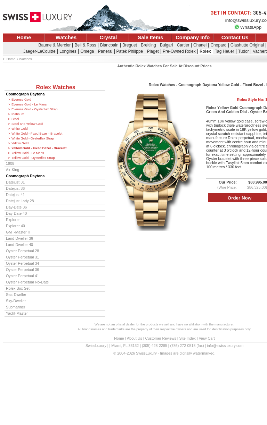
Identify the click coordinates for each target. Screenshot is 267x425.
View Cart (207, 338)
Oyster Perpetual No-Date (27, 282)
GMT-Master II (18, 232)
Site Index (187, 338)
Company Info (193, 37)
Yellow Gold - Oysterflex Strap (33, 158)
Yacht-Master (17, 313)
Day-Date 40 (16, 213)
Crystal (108, 37)
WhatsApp (247, 27)
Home (24, 37)
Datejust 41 (15, 195)
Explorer (13, 220)
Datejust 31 (15, 182)
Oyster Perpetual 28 (22, 251)
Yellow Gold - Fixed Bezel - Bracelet (38, 148)
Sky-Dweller (16, 301)
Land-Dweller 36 (19, 238)
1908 (10, 163)
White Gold (19, 128)
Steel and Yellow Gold (27, 124)
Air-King (12, 170)
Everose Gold (21, 99)
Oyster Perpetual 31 (22, 257)
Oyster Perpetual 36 (22, 269)
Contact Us (235, 37)
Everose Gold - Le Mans (29, 104)
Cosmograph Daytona (25, 94)
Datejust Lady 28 (20, 201)
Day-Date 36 (16, 207)
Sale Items (150, 37)
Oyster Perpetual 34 (22, 263)
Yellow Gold (20, 143)
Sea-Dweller (16, 294)
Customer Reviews (160, 338)
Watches (66, 37)
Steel (15, 119)
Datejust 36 (15, 188)
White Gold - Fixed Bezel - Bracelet (36, 133)
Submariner (15, 307)
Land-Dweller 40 (19, 245)
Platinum (17, 114)
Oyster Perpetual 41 (22, 276)
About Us (134, 338)
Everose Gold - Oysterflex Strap (34, 109)
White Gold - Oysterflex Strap (32, 138)
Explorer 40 (15, 226)
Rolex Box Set (18, 288)
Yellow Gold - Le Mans (27, 153)
